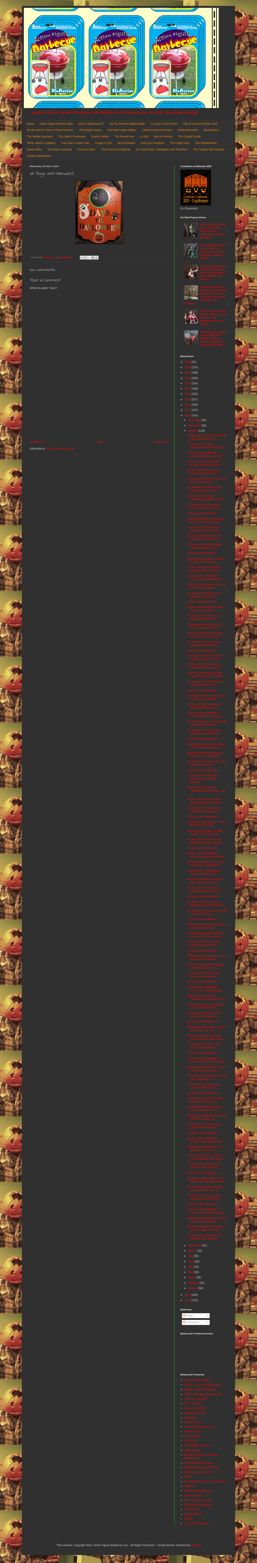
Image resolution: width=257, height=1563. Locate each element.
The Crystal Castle (189, 136)
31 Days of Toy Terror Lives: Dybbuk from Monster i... (204, 1126)
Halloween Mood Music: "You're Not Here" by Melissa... (206, 957)
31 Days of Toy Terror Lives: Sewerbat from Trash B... (204, 569)
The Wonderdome (206, 142)
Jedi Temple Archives (196, 1445)
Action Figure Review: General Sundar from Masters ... (205, 560)
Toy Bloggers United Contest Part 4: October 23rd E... (204, 626)
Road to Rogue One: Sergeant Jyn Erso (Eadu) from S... (205, 966)
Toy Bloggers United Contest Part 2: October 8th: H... (204, 1108)
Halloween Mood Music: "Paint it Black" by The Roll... (206, 823)
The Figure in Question (198, 1500)
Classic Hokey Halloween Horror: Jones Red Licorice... (206, 1140)
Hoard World (191, 1436)
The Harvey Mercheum (198, 1504)
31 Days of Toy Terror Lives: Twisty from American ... (204, 974)
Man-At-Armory (163, 136)
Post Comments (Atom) (61, 448)
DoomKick (190, 1417)
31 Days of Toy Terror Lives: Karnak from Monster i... (204, 1014)
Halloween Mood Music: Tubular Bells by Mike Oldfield (206, 1219)
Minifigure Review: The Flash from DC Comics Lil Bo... (204, 657)
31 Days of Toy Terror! (164, 123)
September (195, 1245)
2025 (188, 367)
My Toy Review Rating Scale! (127, 123)
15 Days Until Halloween (202, 848)
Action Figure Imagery (197, 1380)
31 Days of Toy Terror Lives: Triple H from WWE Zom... (204, 1197)
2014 (188, 1300)
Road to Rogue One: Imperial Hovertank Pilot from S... (205, 1188)
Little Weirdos (192, 1450)
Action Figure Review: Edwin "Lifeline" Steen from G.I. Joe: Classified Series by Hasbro (213, 317)
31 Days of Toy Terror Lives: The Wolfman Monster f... (206, 763)
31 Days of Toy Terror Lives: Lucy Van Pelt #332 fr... (204, 1086)
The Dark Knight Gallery (121, 130)
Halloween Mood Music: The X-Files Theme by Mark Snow (206, 1180)
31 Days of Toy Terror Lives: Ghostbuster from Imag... (204, 666)
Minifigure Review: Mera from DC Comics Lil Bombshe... (205, 754)
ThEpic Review (193, 1514)
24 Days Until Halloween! (202, 1172)
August (192, 1250)
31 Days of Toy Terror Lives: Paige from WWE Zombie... (205, 841)
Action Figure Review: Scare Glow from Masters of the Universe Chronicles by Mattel (213, 231)
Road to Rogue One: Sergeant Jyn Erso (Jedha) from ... (205, 1006)
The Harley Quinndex (40, 136)
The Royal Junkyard (59, 149)
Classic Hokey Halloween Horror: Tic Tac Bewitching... (205, 988)
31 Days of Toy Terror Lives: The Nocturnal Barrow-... (206, 480)
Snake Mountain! (188, 130)
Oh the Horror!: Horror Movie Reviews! (50, 130)
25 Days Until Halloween (202, 1204)
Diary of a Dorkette (195, 1408)
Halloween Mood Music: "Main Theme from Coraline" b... (205, 863)
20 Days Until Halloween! (202, 1021)
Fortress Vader (86, 149)
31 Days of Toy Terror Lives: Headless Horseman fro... (204, 732)
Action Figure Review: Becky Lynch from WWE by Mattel (205, 674)
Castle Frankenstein (39, 155)
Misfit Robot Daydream (198, 1462)
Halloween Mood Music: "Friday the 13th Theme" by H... (206, 926)
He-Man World (192, 1431)
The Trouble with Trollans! (209, 149)
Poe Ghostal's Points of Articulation (205, 1481)
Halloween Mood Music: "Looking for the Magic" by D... (207, 997)
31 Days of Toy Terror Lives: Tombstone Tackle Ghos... (204, 889)
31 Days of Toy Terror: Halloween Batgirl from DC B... (207, 446)
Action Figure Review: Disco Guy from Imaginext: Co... (207, 1077)
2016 (188, 415)
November (194, 425)
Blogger (195, 1545)
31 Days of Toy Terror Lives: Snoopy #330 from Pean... (204, 506)
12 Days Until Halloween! (202, 738)
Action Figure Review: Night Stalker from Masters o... (204, 537)
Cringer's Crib (103, 142)
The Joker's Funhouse (71, 136)
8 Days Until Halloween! (201, 650)
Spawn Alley (34, 149)
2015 (188, 1294)
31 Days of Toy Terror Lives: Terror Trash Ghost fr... (204, 1046)
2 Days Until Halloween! (201, 513)
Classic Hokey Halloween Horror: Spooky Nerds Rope (205, 1060)
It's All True (190, 1440)
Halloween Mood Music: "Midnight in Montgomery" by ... (206, 791)
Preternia (189, 1486)
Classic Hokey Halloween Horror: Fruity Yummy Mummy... (202, 779)
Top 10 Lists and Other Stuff (200, 123)
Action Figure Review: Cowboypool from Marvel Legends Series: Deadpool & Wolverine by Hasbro (213, 338)
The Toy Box (191, 1509)
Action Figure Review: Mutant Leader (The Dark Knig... (205, 832)
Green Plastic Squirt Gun (199, 1426)
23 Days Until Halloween (202, 1132)
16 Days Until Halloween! (202, 896)
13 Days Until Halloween (202, 770)
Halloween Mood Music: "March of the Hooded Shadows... (206, 746)
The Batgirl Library (90, 130)
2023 (188, 378)
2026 (188, 361)
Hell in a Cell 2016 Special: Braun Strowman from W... (204, 463)
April (191, 1272)
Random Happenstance (198, 1490)
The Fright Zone (180, 142)
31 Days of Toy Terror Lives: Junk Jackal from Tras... (204, 643)
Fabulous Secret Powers (157, 130)
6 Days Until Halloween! (201, 601)
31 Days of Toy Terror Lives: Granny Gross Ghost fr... (204, 1165)
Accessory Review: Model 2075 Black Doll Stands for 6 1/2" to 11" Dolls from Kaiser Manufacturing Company (205, 295)
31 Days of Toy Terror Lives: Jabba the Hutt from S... (204, 595)
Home (30, 123)
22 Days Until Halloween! (202, 1092)
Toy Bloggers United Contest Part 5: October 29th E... (204, 489)
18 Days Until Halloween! (202, 950)
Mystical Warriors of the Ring (201, 1467)
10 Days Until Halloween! (202, 690)
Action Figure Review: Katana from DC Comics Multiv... (205, 635)
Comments (191, 1322)
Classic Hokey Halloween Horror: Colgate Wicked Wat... (206, 855)
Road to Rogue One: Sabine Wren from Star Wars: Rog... (206, 1037)
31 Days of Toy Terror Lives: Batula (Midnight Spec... (204, 706)
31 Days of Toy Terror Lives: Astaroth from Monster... (204, 1237)
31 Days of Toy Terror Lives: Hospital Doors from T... (204, 617)
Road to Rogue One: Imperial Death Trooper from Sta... (205, 1228)
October (193, 430)
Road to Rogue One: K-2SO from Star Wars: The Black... (205, 1157)
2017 (188, 410)
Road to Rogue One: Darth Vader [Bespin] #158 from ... (205, 801)
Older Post (161, 441)
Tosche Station (100, 136)
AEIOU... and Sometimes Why (202, 1384)
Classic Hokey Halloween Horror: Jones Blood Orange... (207, 1211)
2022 (188, 383)
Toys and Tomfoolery (196, 1523)
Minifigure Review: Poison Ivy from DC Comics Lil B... (205, 881)
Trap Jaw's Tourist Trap (75, 142)
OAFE (187, 1476)
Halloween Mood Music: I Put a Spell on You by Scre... (206, 1148)
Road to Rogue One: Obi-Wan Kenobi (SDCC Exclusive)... (205, 934)
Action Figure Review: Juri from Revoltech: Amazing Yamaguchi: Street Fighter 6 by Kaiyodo (213, 272)
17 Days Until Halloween (202, 919)
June (191, 1261)
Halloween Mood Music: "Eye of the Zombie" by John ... (206, 1028)
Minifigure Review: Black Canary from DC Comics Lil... (207, 1117)
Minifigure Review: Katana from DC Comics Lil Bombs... (206, 697)
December (194, 420)
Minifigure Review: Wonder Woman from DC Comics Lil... (206, 903)
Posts (188, 1315)
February (193, 1282)
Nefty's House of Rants (198, 1472)
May (191, 1266)
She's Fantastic (193, 1495)
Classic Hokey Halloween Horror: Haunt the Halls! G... (205, 577)
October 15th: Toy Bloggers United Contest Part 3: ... (203, 872)
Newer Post (38, 441)
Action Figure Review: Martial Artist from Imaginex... (205, 608)
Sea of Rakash (126, 142)
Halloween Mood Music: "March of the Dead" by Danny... (206, 1068)
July (190, 1256)
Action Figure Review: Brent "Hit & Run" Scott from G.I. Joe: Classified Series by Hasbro (213, 252)
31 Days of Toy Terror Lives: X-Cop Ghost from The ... (206, 683)
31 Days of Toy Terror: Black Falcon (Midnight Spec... (204, 546)
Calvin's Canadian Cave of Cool (203, 1394)
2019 (188, 399)
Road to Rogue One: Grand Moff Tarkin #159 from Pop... (207, 723)
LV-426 (144, 136)
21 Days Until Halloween (202, 1052)
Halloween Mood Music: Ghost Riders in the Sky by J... (205, 1100)
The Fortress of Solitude (115, 149)
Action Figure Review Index (56, 123)
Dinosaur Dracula (194, 1412)
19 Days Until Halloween (202, 981)
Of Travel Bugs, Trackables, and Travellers (162, 149)
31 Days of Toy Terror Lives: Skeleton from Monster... (204, 809)
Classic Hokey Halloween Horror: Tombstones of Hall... (206, 454)
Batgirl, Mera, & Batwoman (200, 1389)
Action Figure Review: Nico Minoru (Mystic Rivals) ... (203, 471)
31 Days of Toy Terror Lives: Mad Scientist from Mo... (207, 912)
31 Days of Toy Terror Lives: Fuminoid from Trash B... (204, 529)
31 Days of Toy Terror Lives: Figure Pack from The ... (204, 943)
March (192, 1277)
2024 (188, 372)
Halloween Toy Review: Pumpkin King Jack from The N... (207, 437)
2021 (188, 388)
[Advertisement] (99, 407)
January (193, 1288)
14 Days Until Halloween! (202, 816)
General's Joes (193, 1422)
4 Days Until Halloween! (201, 553)
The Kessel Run (124, 136)
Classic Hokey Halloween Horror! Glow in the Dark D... (206, 714)
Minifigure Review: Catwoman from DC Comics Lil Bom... (205, 520)
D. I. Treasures (193, 1403)
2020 (188, 393)
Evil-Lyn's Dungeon (152, 142)
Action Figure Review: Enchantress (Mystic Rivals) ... (207, 497)
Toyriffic (188, 1518)
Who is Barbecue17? (91, 123)
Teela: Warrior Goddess (41, 142)
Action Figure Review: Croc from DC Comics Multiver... (207, 586)
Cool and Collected (195, 1398)
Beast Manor (211, 130)
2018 (188, 404)
